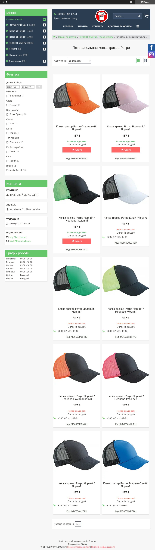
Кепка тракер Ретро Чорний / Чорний (77, 485)
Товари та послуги (67, 37)
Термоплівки (15, 61)
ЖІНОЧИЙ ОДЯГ (17, 31)
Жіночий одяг (15, 55)
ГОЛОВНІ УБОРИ (88, 37)
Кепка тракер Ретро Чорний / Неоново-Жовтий (126, 310)
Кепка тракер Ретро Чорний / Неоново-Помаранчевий (77, 398)
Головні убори (106, 37)
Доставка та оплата (120, 26)
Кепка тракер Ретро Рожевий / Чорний (126, 128)
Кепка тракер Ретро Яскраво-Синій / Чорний (125, 485)
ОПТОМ (13, 49)
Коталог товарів (14, 19)
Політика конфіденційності (103, 547)
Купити (78, 150)
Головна (68, 26)
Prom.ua (92, 541)
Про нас (83, 26)
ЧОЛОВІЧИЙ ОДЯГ (18, 25)
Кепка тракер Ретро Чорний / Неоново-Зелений (77, 219)
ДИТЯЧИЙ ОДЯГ (17, 37)
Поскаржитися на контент (78, 547)
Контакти (97, 26)
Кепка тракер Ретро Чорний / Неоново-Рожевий (126, 398)
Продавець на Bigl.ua (77, 544)
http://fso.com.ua (18, 237)
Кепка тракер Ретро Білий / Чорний (126, 217)
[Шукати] (139, 16)
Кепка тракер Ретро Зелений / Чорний (76, 310)
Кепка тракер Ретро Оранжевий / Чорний (76, 128)
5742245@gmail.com (20, 241)
